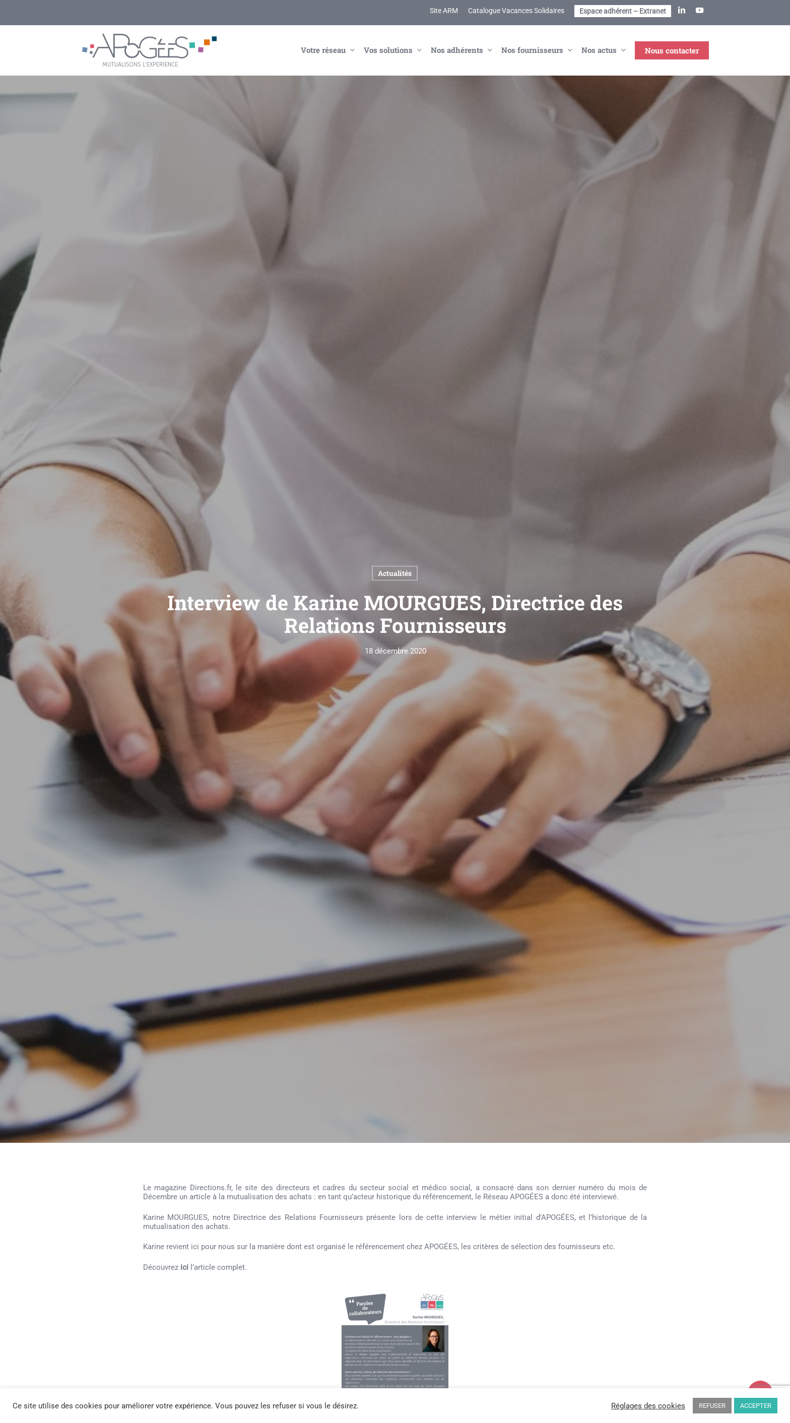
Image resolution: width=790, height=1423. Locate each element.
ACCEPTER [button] (755, 1405)
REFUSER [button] (712, 1405)
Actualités (395, 573)
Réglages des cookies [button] (648, 1405)
